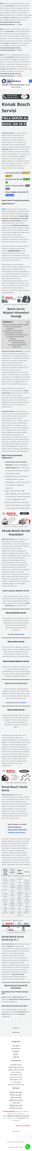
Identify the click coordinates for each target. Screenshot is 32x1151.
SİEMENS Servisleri (15, 1105)
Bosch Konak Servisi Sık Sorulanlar (16, 338)
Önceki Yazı (16, 1028)
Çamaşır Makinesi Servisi (16, 1070)
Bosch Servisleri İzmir (17, 85)
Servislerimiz (16, 1048)
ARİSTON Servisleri (16, 1108)
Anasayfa (5, 85)
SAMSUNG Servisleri (16, 1100)
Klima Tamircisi (16, 1072)
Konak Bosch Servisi (14, 251)
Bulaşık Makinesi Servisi (16, 1067)
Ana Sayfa (16, 1046)
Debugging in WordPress (9, 17)
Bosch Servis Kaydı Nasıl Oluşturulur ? (13, 327)
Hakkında (16, 1057)
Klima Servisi (16, 1131)
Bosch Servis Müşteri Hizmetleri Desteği (16, 324)
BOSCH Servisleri (16, 1095)
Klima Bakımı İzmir (16, 1074)
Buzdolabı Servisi (16, 1065)
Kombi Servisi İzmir (16, 1077)
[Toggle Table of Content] (27, 322)
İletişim (16, 1054)
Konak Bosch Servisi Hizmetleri (13, 330)
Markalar (16, 1051)
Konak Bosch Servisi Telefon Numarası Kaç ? (19, 342)
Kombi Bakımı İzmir (16, 1079)
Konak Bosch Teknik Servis (15, 333)
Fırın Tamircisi (16, 1082)
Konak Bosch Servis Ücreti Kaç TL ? (17, 335)
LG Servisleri (16, 1103)
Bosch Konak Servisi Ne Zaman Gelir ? (19, 346)
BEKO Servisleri (16, 1097)
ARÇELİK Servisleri (16, 1092)
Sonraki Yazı (16, 1032)
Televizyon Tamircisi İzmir (16, 1084)
